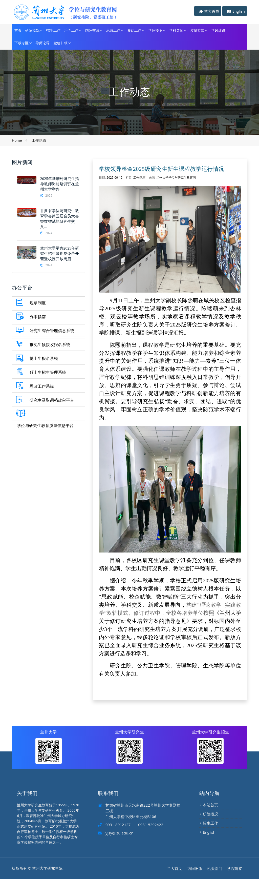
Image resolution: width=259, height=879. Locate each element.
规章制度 (38, 302)
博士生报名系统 (44, 358)
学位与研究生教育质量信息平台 (45, 425)
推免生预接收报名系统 (50, 344)
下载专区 (21, 43)
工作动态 (39, 140)
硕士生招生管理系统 (48, 372)
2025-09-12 (114, 177)
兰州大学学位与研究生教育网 (176, 177)
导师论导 (42, 43)
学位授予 (155, 30)
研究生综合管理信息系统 (52, 330)
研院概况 (32, 30)
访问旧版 (194, 868)
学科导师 (176, 30)
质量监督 (197, 30)
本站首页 (210, 804)
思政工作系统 (42, 386)
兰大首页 (211, 11)
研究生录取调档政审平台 (52, 400)
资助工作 (134, 30)
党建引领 (60, 43)
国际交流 (92, 30)
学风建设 (218, 30)
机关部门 (214, 868)
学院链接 (234, 868)
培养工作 (71, 30)
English (238, 11)
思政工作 (113, 30)
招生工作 (53, 30)
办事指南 (38, 316)
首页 (17, 30)
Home (17, 140)
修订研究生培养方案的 (137, 621)
